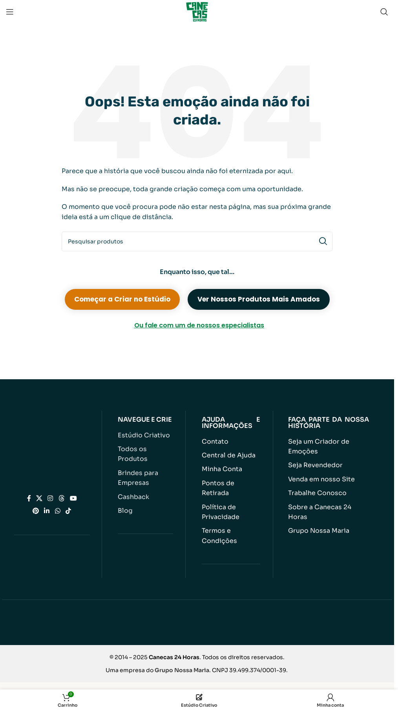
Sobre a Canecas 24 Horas (326, 504)
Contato (214, 441)
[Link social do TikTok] (68, 504)
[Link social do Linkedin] (47, 504)
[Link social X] (39, 491)
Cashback (133, 484)
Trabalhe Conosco (315, 491)
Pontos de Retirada (230, 481)
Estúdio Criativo (141, 435)
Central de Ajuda (226, 455)
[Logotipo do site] (197, 11)
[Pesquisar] (384, 12)
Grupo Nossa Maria (316, 517)
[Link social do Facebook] (29, 491)
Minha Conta (221, 468)
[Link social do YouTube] (73, 491)
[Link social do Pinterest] (36, 504)
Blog (124, 498)
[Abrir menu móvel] (10, 12)
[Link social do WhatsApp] (57, 504)
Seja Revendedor (313, 464)
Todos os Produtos (145, 448)
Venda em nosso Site (319, 477)
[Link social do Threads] (61, 491)
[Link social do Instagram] (50, 491)
